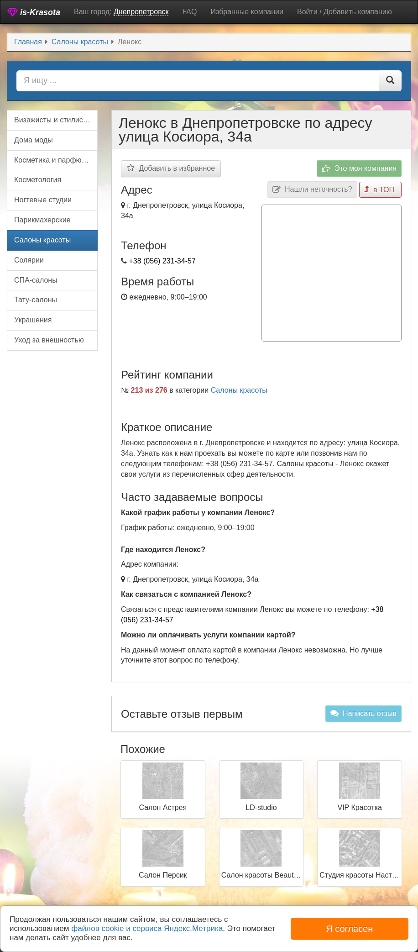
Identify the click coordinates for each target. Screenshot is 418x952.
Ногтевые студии (43, 200)
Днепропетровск (141, 12)
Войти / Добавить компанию (344, 12)
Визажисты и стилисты (53, 120)
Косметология (37, 180)
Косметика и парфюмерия (56, 160)
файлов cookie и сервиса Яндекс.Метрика (147, 928)
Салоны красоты (239, 390)
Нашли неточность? (312, 189)
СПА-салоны (35, 280)
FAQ (189, 12)
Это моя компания (359, 168)
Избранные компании (246, 12)
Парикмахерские (42, 220)
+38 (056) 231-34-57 (162, 261)
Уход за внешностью (49, 340)
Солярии (29, 260)
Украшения (33, 320)
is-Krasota (33, 12)
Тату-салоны (35, 300)
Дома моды (33, 140)
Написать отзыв (363, 713)
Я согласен (349, 929)
